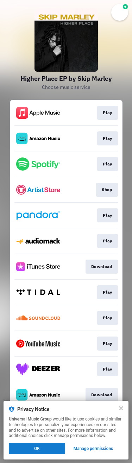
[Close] (121, 408)
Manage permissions (93, 448)
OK (37, 448)
